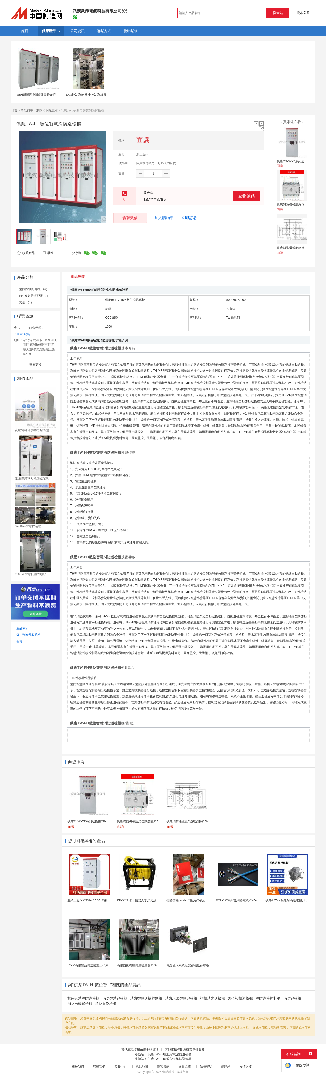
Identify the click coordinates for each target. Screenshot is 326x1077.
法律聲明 (206, 1066)
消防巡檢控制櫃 (268, 998)
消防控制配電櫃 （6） (34, 289)
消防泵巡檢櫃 (106, 1004)
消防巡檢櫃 (292, 998)
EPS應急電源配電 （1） (35, 296)
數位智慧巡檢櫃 (240, 998)
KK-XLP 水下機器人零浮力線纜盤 (139, 900)
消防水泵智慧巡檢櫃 (181, 998)
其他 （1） (26, 302)
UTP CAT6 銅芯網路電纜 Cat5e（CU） (241, 900)
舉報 (47, 253)
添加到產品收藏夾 (28, 635)
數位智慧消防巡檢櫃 (83, 998)
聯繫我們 (99, 1066)
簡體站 (225, 1066)
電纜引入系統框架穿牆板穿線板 (187, 965)
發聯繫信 (130, 218)
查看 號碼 (246, 196)
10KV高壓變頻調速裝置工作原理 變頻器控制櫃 (99, 965)
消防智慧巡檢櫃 (114, 998)
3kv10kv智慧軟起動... (29, 526)
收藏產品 (26, 253)
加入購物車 (164, 218)
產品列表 (27, 110)
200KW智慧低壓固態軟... (31, 574)
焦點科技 (168, 1072)
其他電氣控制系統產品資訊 (139, 1049)
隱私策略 (163, 1066)
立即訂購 (189, 218)
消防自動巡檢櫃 (79, 1004)
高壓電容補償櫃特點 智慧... (33, 430)
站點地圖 (142, 1066)
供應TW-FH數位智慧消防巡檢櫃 (169, 1054)
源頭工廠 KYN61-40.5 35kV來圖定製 (91, 900)
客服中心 (120, 1066)
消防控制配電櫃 (47, 110)
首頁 (14, 110)
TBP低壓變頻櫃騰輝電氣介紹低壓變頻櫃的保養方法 (51, 94)
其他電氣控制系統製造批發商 (185, 1049)
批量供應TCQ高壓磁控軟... (33, 478)
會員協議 (185, 1066)
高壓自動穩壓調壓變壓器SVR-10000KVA (144, 965)
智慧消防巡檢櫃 (212, 998)
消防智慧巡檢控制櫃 (146, 998)
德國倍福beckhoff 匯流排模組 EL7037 (191, 900)
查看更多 (35, 364)
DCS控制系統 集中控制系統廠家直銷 (91, 94)
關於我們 (78, 1066)
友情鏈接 (246, 1066)
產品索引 (22, 628)
